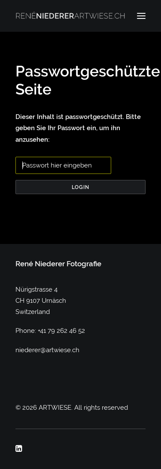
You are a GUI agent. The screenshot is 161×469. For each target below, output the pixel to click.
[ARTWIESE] (70, 16)
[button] (141, 16)
